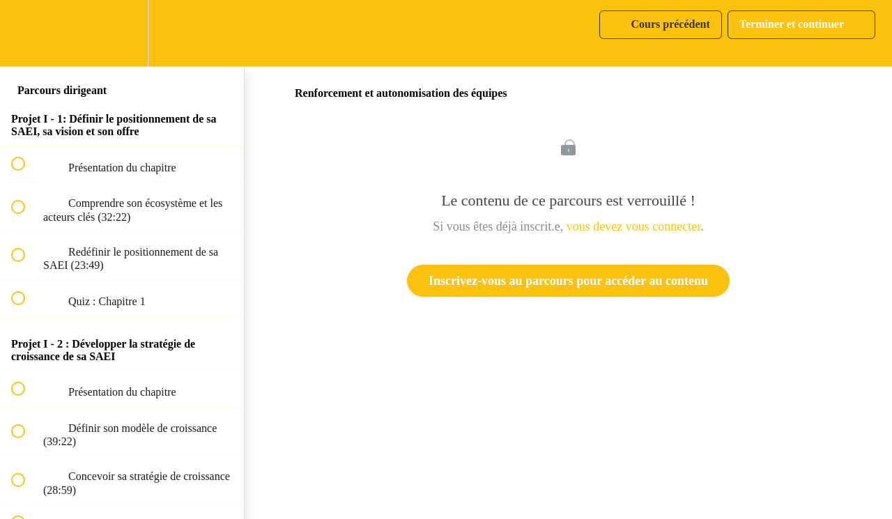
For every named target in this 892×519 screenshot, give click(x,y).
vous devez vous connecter (633, 226)
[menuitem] (122, 33)
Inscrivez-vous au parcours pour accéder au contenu (568, 281)
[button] (26, 33)
